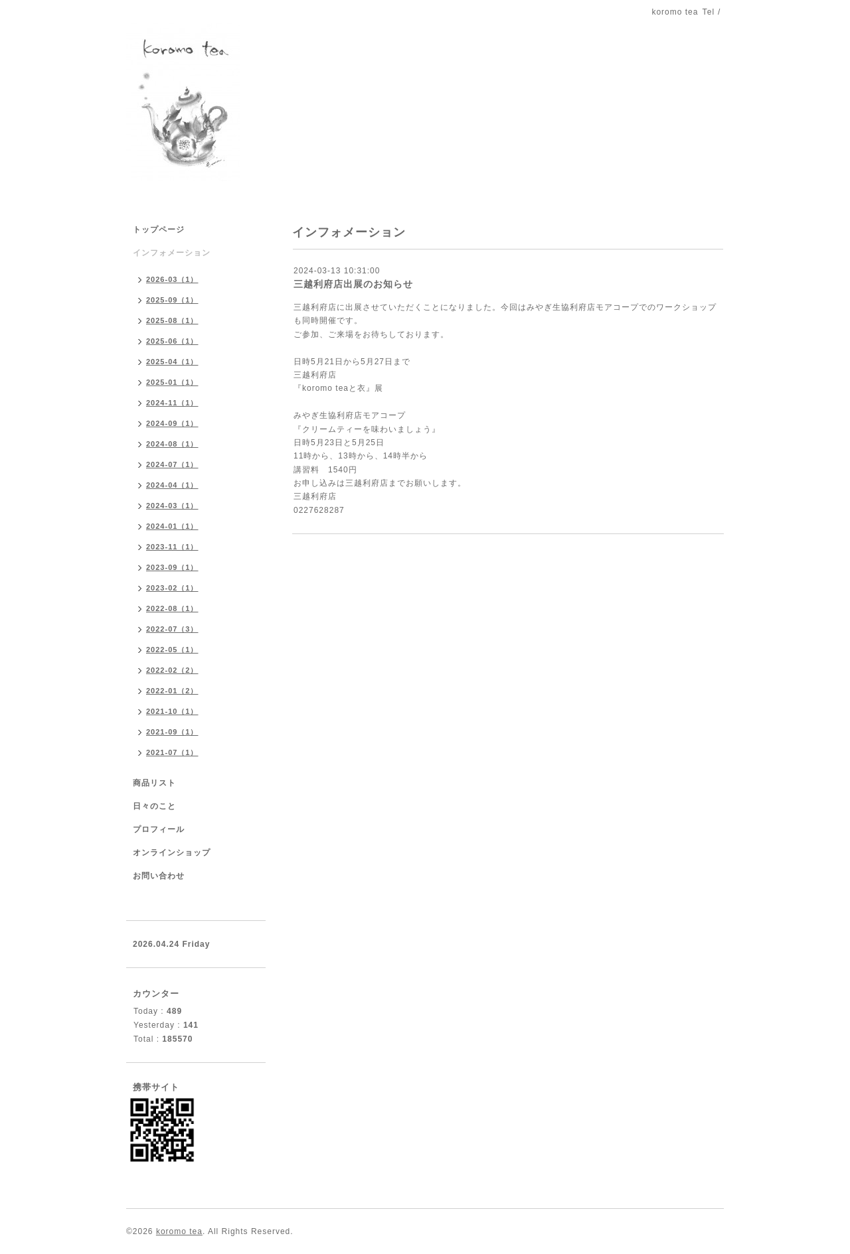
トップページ (159, 229)
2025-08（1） (172, 320)
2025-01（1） (172, 382)
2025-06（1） (172, 341)
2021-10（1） (172, 711)
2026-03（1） (172, 279)
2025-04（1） (172, 362)
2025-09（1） (172, 300)
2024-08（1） (172, 444)
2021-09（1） (172, 732)
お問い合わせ (159, 875)
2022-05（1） (172, 650)
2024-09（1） (172, 423)
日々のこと (154, 806)
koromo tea (179, 1231)
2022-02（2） (172, 670)
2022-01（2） (172, 691)
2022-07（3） (172, 629)
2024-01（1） (172, 526)
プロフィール (159, 829)
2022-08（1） (172, 608)
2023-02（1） (172, 588)
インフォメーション (172, 252)
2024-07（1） (172, 464)
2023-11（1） (172, 547)
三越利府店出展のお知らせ (353, 284)
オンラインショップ (172, 852)
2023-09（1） (172, 567)
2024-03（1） (172, 506)
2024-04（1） (172, 485)
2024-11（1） (172, 403)
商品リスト (154, 783)
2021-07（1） (172, 752)
